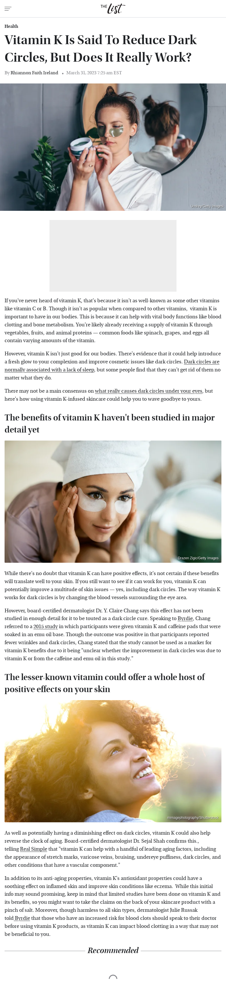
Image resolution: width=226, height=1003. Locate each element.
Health (11, 26)
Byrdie (185, 619)
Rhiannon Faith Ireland (34, 72)
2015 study (45, 627)
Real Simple (33, 849)
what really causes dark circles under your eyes (148, 391)
